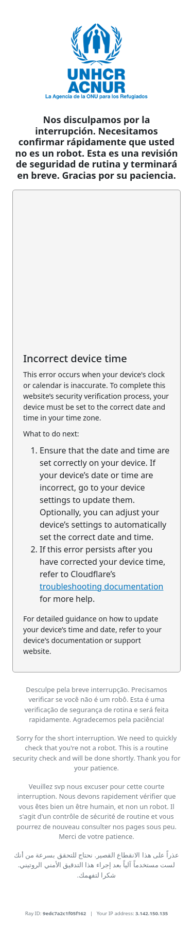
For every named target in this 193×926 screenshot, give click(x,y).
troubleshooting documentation (102, 586)
